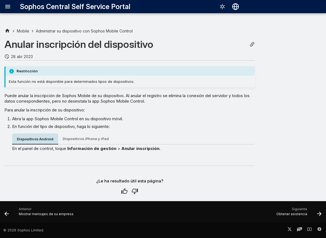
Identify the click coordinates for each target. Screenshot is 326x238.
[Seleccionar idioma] (235, 6)
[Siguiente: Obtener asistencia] (297, 213)
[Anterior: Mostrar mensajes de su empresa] (40, 213)
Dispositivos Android (35, 139)
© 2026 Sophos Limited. (23, 230)
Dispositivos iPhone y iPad (86, 139)
